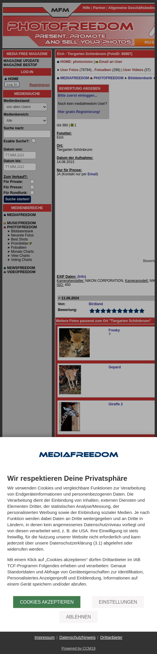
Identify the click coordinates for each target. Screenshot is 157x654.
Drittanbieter (111, 637)
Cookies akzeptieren (47, 602)
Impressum (44, 637)
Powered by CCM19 (78, 648)
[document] (78, 535)
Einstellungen (118, 602)
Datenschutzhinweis (77, 637)
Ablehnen (78, 616)
